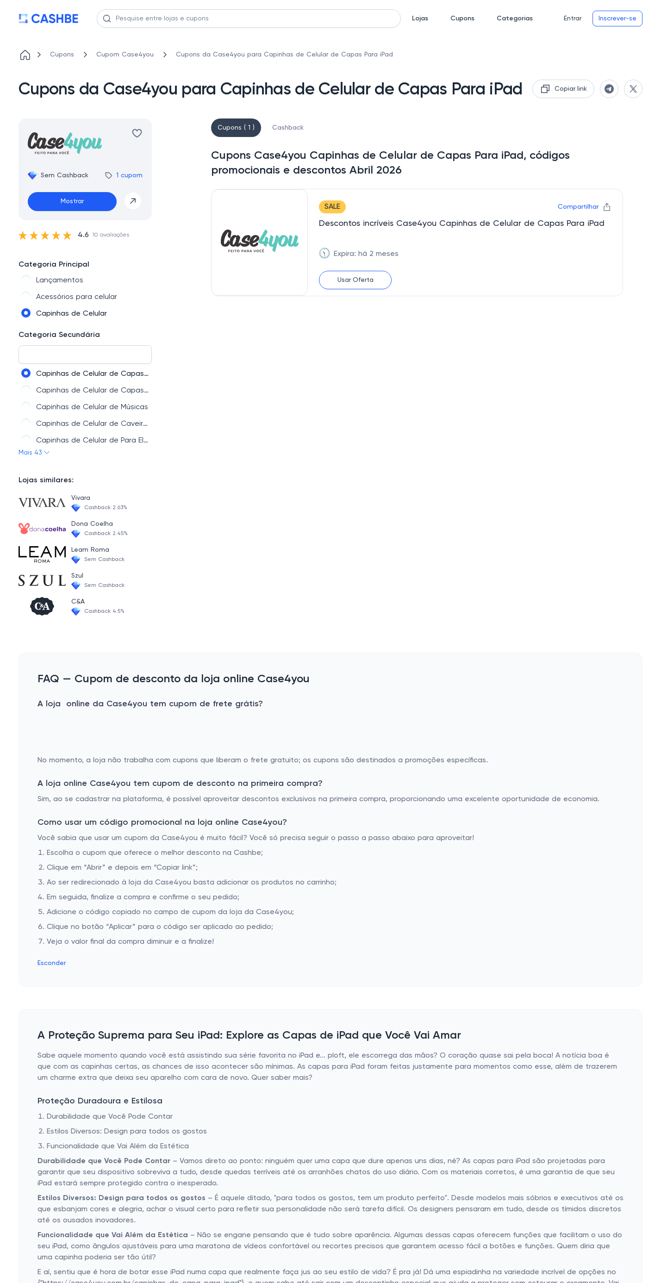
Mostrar (72, 201)
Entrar (572, 18)
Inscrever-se (617, 18)
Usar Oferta (355, 280)
